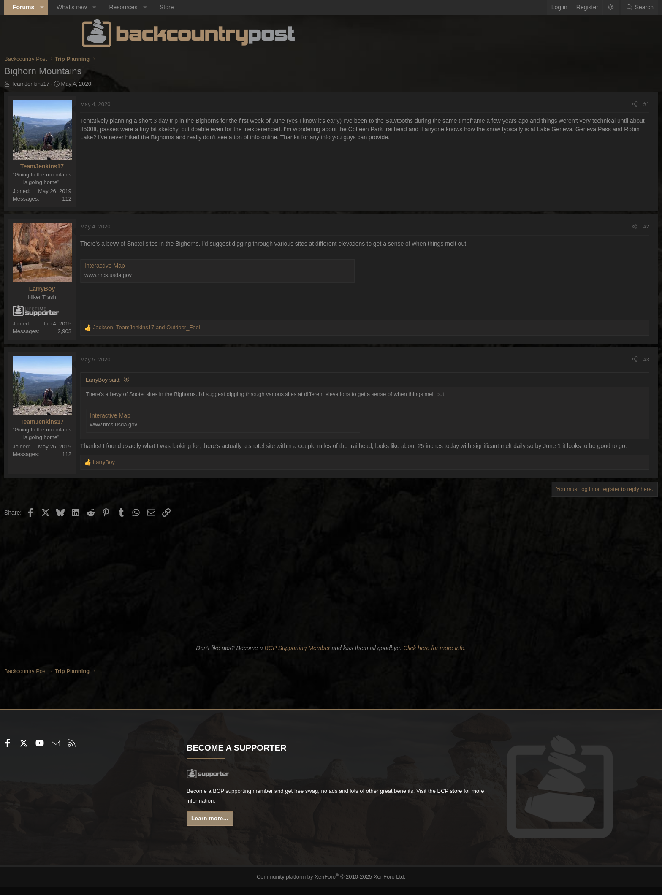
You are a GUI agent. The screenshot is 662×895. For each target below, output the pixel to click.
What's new (149, 7)
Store (244, 7)
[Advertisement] (331, 588)
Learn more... (250, 829)
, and (224, 327)
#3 (569, 359)
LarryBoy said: (180, 380)
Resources (201, 7)
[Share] (557, 104)
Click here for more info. (434, 656)
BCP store (302, 810)
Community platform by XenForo (331, 885)
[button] (119, 7)
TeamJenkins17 (108, 84)
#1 (569, 104)
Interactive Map (182, 265)
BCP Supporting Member (297, 656)
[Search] (562, 7)
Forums (101, 7)
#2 (569, 226)
